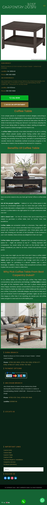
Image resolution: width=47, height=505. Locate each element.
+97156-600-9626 (14, 362)
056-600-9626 (10, 75)
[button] (3, 38)
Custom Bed (7, 453)
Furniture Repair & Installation (13, 460)
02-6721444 (11, 88)
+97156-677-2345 (13, 365)
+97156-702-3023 (25, 365)
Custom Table (8, 455)
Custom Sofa (8, 450)
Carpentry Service (9, 462)
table (37, 282)
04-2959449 (11, 71)
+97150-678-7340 (14, 397)
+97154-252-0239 (26, 362)
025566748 (13, 401)
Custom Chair (8, 457)
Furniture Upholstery (10, 464)
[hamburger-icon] (44, 6)
